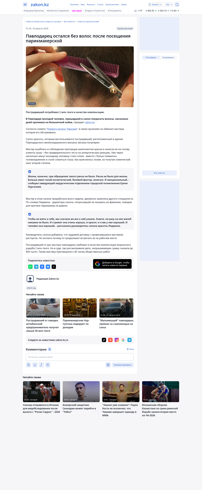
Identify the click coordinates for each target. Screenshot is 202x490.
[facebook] (42, 266)
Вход (131, 349)
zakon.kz (90, 122)
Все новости (69, 21)
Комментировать (123, 364)
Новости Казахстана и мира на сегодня (43, 21)
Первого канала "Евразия (62, 128)
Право (124, 4)
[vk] (48, 266)
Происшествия (112, 4)
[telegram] (36, 266)
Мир (83, 4)
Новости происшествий (88, 21)
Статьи (100, 4)
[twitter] (53, 266)
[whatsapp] (30, 266)
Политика (74, 4)
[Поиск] (177, 4)
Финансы (91, 4)
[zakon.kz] (40, 4)
